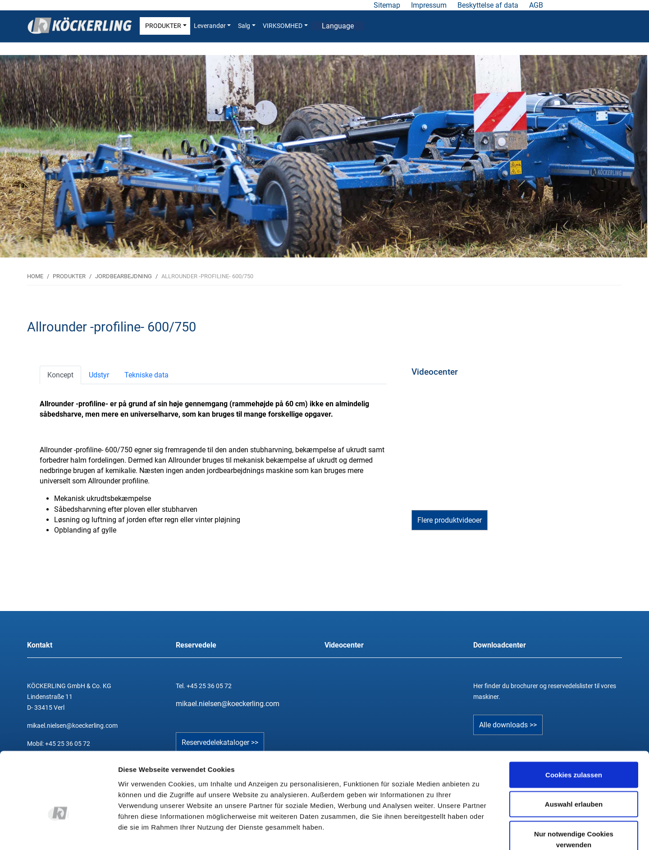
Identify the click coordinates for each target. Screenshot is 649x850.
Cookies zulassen (573, 721)
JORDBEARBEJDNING (123, 276)
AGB (536, 5)
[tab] (60, 375)
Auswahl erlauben (574, 750)
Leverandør (212, 26)
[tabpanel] (323, 156)
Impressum (429, 5)
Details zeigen (479, 832)
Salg (247, 26)
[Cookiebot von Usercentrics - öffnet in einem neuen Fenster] (58, 832)
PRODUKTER (166, 26)
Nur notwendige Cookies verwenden (573, 785)
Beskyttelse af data (487, 5)
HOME (35, 276)
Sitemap (387, 5)
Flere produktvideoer (449, 520)
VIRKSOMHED (285, 26)
